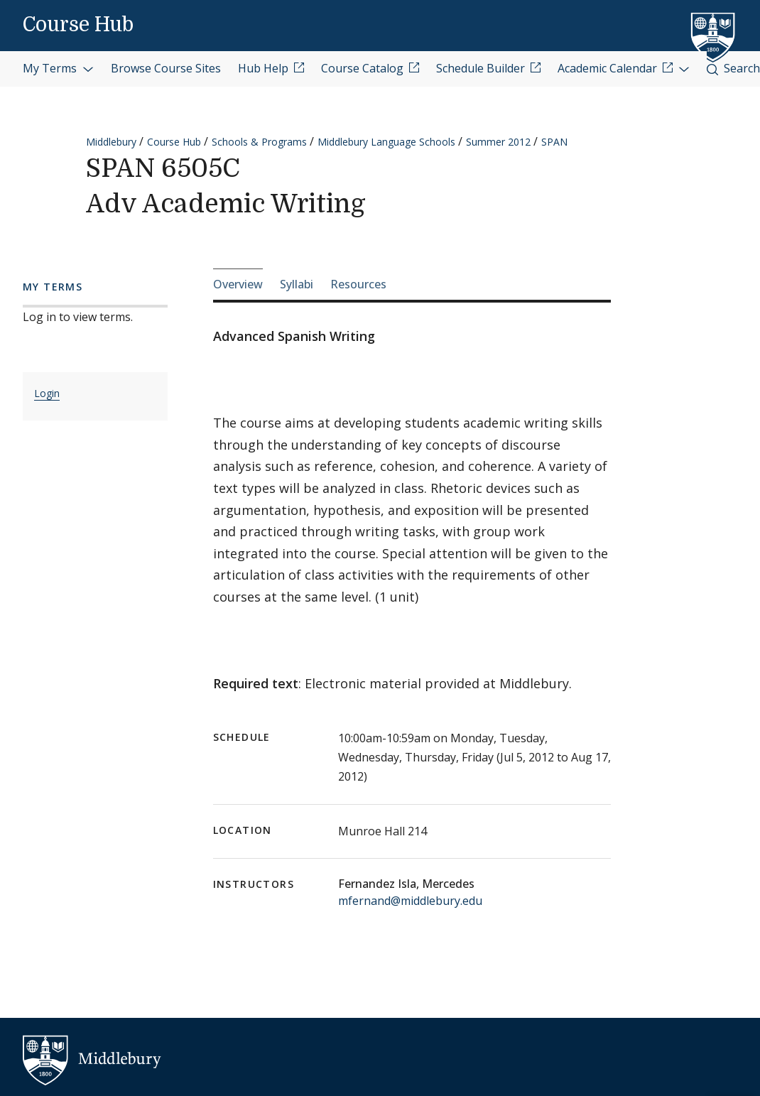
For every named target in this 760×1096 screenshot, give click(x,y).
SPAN (554, 141)
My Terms (58, 68)
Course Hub (78, 24)
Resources (358, 284)
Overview (238, 284)
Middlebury (111, 141)
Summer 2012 (498, 141)
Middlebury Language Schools (386, 141)
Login (47, 393)
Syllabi (296, 284)
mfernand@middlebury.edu (410, 900)
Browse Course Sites (166, 68)
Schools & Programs (259, 141)
